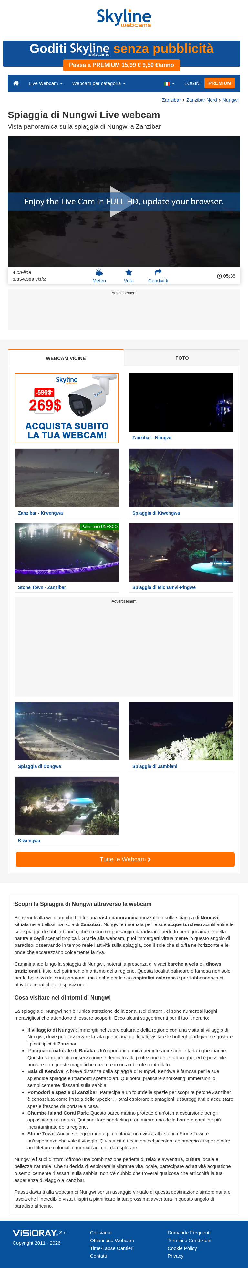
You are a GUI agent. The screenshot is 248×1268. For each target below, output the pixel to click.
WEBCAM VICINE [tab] (66, 358)
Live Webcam (46, 83)
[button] (169, 83)
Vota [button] (129, 275)
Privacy (175, 1256)
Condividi (158, 275)
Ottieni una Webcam (112, 1240)
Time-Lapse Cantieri (112, 1248)
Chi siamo (101, 1232)
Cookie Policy (182, 1248)
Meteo (99, 275)
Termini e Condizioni (189, 1240)
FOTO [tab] (182, 358)
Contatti (98, 1256)
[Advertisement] (123, 314)
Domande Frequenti (189, 1232)
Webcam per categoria (99, 83)
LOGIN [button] (192, 83)
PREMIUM (219, 83)
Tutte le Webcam (125, 859)
